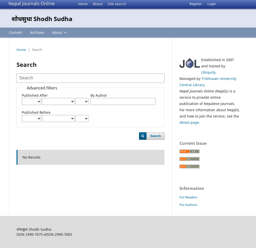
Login (212, 4)
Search (155, 136)
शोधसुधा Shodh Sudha (42, 19)
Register (196, 4)
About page (189, 122)
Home (83, 4)
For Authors (188, 204)
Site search (117, 4)
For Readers (188, 197)
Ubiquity (208, 72)
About (98, 4)
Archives (37, 32)
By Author (98, 95)
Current (15, 32)
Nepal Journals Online (31, 4)
